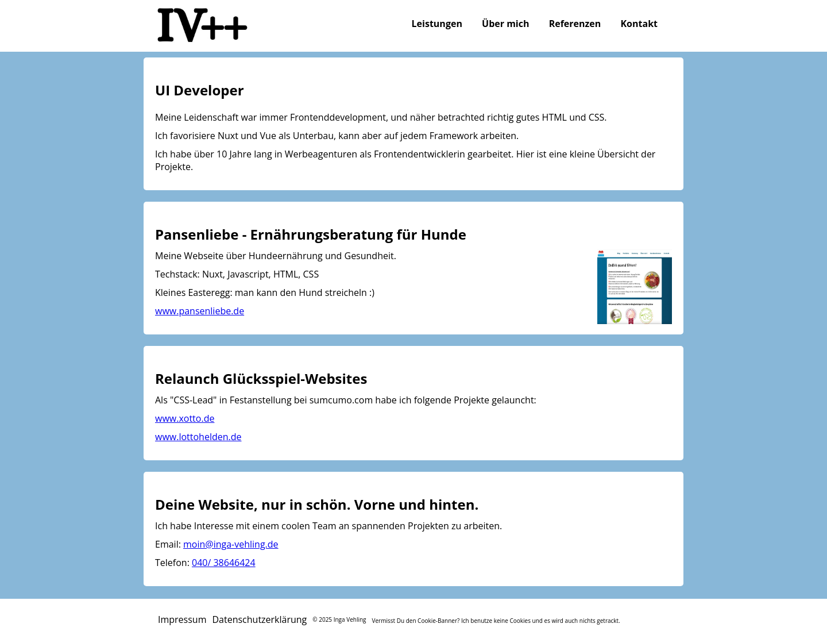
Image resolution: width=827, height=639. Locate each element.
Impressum (182, 619)
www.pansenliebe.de (199, 311)
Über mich (505, 23)
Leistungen (437, 23)
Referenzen (575, 23)
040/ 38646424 (224, 562)
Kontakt (639, 23)
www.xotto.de (184, 418)
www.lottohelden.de (198, 436)
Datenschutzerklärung (259, 619)
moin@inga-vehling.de (231, 544)
